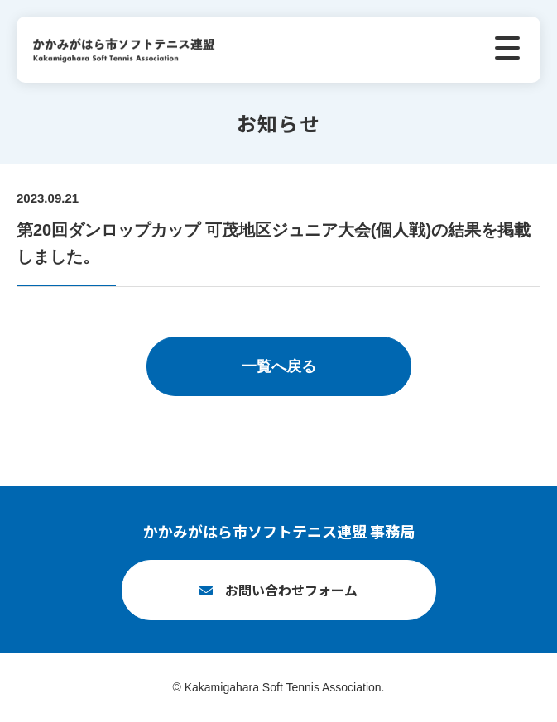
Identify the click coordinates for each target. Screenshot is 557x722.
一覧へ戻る (279, 366)
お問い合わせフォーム (291, 590)
